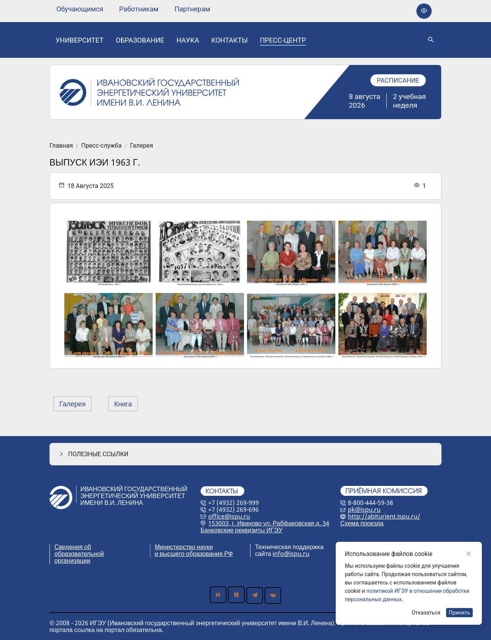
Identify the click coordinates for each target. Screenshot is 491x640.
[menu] (133, 8)
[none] (79, 9)
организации (72, 560)
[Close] (468, 553)
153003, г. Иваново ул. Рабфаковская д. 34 (268, 523)
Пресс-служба (101, 145)
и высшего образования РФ (194, 553)
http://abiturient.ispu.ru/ (384, 516)
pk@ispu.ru (364, 509)
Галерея (141, 145)
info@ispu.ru (291, 553)
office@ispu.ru (229, 516)
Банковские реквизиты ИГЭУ (241, 530)
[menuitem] (79, 9)
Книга (123, 403)
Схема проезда (362, 523)
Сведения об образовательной (79, 550)
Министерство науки (184, 547)
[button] (245, 454)
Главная (61, 145)
